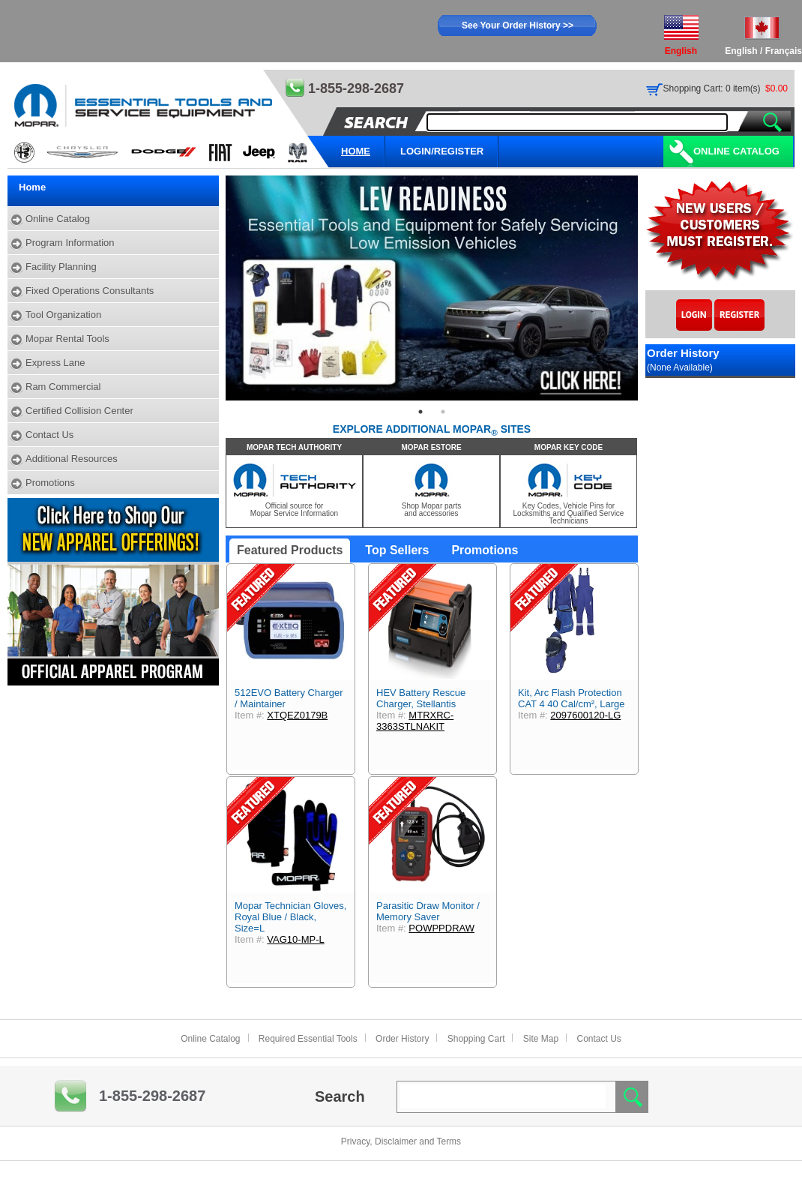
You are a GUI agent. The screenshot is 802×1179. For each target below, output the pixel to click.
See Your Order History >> (517, 25)
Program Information (70, 242)
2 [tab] (442, 411)
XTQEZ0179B (297, 715)
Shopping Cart (476, 1039)
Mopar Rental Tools (67, 338)
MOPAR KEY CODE (568, 447)
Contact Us (49, 434)
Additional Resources (71, 458)
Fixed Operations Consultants (89, 290)
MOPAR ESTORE (431, 447)
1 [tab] (420, 411)
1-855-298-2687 (152, 1096)
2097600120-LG (585, 715)
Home (32, 187)
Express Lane (55, 362)
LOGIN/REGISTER (441, 151)
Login (694, 315)
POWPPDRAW (441, 928)
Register (739, 315)
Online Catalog (736, 151)
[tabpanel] (432, 288)
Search (340, 1096)
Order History (402, 1039)
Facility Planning (61, 266)
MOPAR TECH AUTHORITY (294, 447)
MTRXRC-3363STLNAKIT (414, 721)
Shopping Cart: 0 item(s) (712, 88)
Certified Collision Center (79, 410)
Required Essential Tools (308, 1039)
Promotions (50, 482)
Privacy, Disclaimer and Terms (401, 1141)
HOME (355, 151)
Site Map (540, 1039)
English (741, 51)
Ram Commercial (62, 386)
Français (783, 51)
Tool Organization (63, 314)
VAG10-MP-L (295, 939)
